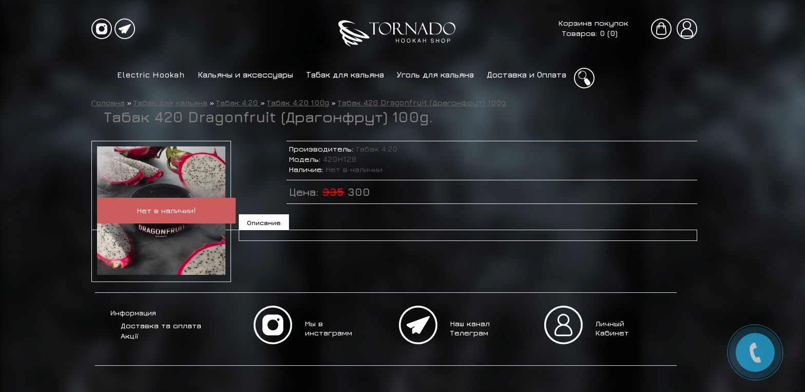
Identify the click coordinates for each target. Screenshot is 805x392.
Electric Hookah (151, 74)
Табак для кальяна (345, 74)
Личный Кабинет (612, 328)
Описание (264, 222)
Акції (129, 335)
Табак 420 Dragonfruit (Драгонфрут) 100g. (422, 102)
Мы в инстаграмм (328, 328)
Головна (108, 102)
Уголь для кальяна (435, 74)
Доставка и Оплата (526, 74)
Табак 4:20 (238, 102)
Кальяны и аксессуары (245, 74)
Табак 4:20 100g (298, 102)
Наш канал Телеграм (470, 328)
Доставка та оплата (161, 325)
